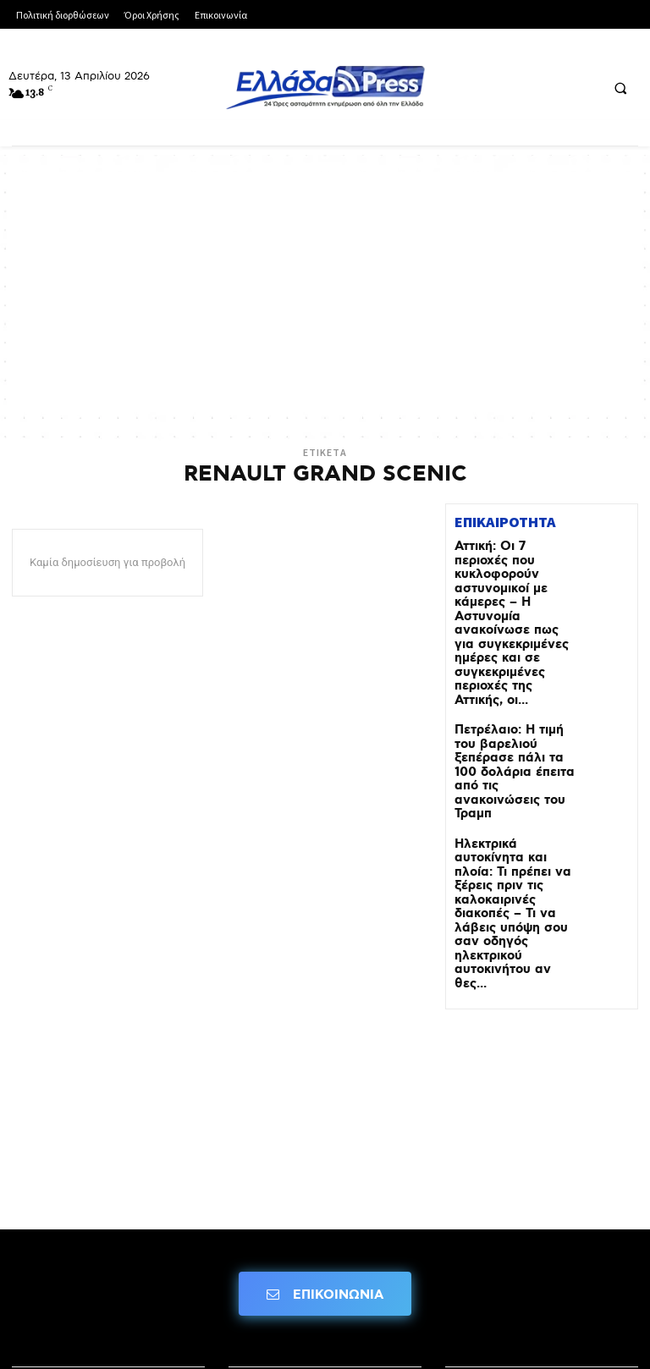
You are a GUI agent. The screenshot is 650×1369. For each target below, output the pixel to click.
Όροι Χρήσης (272, 1223)
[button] (620, 88)
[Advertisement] (325, 290)
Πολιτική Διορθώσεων (520, 1223)
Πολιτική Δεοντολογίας (90, 1270)
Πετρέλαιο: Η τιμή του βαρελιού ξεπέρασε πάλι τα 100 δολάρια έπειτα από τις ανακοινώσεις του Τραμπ (508, 693)
